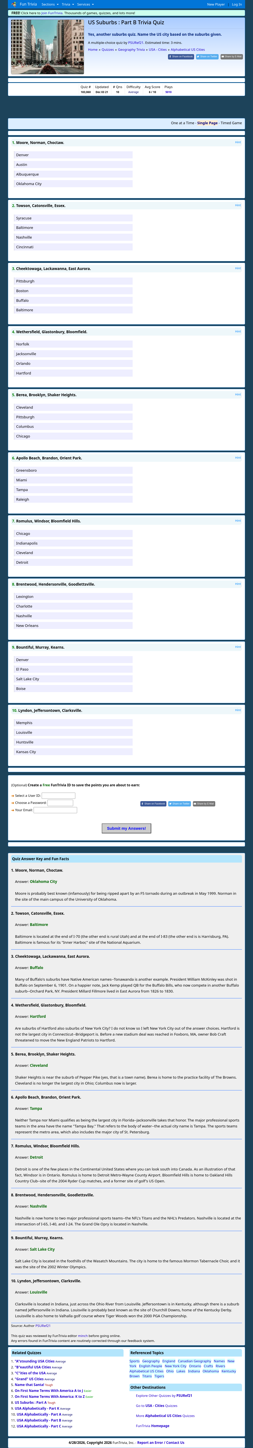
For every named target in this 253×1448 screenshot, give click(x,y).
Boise (21, 688)
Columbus (25, 426)
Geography (151, 1361)
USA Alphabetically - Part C (39, 1426)
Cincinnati (24, 246)
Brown (134, 1376)
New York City (175, 1366)
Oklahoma (211, 1371)
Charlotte (24, 606)
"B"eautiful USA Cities (33, 1367)
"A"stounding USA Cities (35, 1361)
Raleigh (22, 499)
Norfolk (22, 344)
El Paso (22, 669)
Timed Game (231, 122)
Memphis (24, 722)
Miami (21, 479)
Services (84, 4)
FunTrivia (152, 1426)
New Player (216, 4)
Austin (21, 164)
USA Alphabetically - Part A (39, 1414)
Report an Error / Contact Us (160, 1442)
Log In (237, 4)
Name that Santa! (29, 1384)
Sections (49, 4)
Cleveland (24, 407)
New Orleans (27, 625)
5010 (168, 92)
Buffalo (22, 300)
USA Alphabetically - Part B (39, 1420)
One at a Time (182, 122)
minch (83, 1335)
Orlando (23, 363)
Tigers (159, 1376)
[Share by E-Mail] (232, 56)
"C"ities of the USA (30, 1373)
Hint (238, 142)
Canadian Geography (194, 1361)
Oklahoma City (29, 183)
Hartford (23, 373)
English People (150, 1366)
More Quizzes (165, 1415)
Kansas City (26, 751)
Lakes (180, 1371)
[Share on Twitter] (207, 56)
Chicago (23, 436)
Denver (22, 154)
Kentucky (229, 1371)
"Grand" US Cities (29, 1379)
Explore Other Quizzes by (164, 1395)
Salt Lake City (27, 678)
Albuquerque (27, 174)
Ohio (170, 1371)
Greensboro (26, 470)
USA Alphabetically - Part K (37, 1408)
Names (219, 1361)
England (168, 1361)
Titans (147, 1376)
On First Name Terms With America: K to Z (50, 1396)
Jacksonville (26, 353)
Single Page (207, 122)
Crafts (208, 1366)
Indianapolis (27, 543)
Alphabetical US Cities (146, 1371)
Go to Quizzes (156, 1405)
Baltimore (24, 227)
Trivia (66, 4)
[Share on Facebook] (181, 56)
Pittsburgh (25, 280)
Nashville (24, 237)
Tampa (22, 489)
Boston (22, 290)
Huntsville (24, 742)
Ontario (195, 1366)
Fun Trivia (24, 4)
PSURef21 (135, 42)
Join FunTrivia (52, 13)
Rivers (220, 1366)
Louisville (24, 732)
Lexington (24, 596)
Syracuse (24, 217)
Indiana (194, 1371)
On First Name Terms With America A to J (49, 1390)
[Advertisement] (126, 107)
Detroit (22, 562)
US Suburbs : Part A (31, 1402)
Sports (134, 1361)
